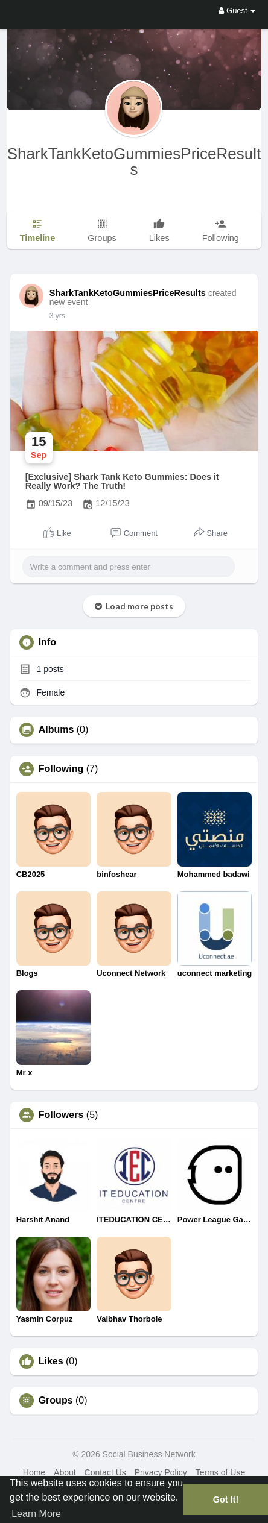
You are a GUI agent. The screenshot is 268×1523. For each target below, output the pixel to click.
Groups (56, 1400)
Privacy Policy (161, 1472)
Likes (51, 1361)
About (65, 1472)
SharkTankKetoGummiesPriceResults (134, 161)
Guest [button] (237, 10)
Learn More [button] (36, 1514)
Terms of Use (220, 1472)
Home (34, 1472)
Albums (56, 730)
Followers (61, 1115)
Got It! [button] (225, 1499)
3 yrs (57, 316)
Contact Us (105, 1472)
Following (61, 769)
